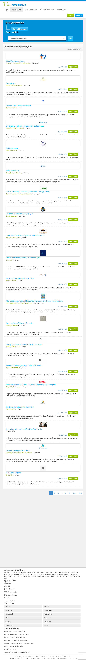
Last (80, 493)
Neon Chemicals (11, 281)
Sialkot (46, 626)
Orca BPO (9, 260)
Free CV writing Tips (39, 656)
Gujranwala (48, 618)
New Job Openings (10, 595)
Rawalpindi (48, 610)
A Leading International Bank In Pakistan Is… (24, 429)
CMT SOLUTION (11, 409)
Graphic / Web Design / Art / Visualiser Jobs (18, 643)
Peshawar (47, 622)
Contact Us (61, 9)
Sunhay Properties (12, 325)
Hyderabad (9, 626)
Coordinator (11, 83)
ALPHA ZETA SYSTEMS (13, 347)
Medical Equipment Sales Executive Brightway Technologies (31, 384)
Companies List (9, 601)
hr (7, 431)
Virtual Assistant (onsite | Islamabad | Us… (24, 258)
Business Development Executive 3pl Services (25, 126)
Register (79, 15)
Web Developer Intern (15, 61)
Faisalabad (9, 614)
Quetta (7, 622)
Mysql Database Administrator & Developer (24, 344)
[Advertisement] (17, 509)
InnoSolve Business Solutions (15, 128)
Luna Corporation (11, 150)
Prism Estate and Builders (14, 86)
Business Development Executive (20, 278)
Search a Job (16, 9)
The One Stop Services (13, 238)
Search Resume (31, 9)
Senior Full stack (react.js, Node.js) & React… (24, 365)
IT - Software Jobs (10, 649)
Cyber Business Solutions (14, 173)
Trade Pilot (9, 475)
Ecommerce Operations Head (18, 105)
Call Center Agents (13, 473)
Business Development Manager (19, 214)
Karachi (46, 606)
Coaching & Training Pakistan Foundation (19, 453)
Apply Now (73, 67)
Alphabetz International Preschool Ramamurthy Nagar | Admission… (34, 301)
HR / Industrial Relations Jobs (14, 646)
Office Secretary (12, 148)
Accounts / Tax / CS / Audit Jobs (14, 631)
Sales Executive (12, 170)
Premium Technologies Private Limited (18, 63)
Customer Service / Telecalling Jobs (16, 640)
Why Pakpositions (47, 9)
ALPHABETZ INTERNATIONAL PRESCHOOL (19, 303)
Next (74, 493)
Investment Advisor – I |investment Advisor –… (25, 235)
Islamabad (9, 610)
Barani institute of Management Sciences (19, 194)
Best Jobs (7, 598)
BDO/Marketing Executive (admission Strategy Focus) (28, 191)
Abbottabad (48, 614)
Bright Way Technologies (14, 387)
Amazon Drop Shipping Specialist (20, 323)
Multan (7, 618)
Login (70, 15)
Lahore (7, 606)
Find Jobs (7, 586)
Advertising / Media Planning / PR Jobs (17, 634)
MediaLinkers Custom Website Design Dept (62, 658)
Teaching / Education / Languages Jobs (17, 652)
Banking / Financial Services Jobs (15, 637)
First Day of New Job (54, 656)
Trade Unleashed (11, 108)
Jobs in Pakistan (9, 589)
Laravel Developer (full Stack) (18, 450)
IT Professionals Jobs (11, 592)
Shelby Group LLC (11, 216)
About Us (7, 583)
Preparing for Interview (23, 656)
